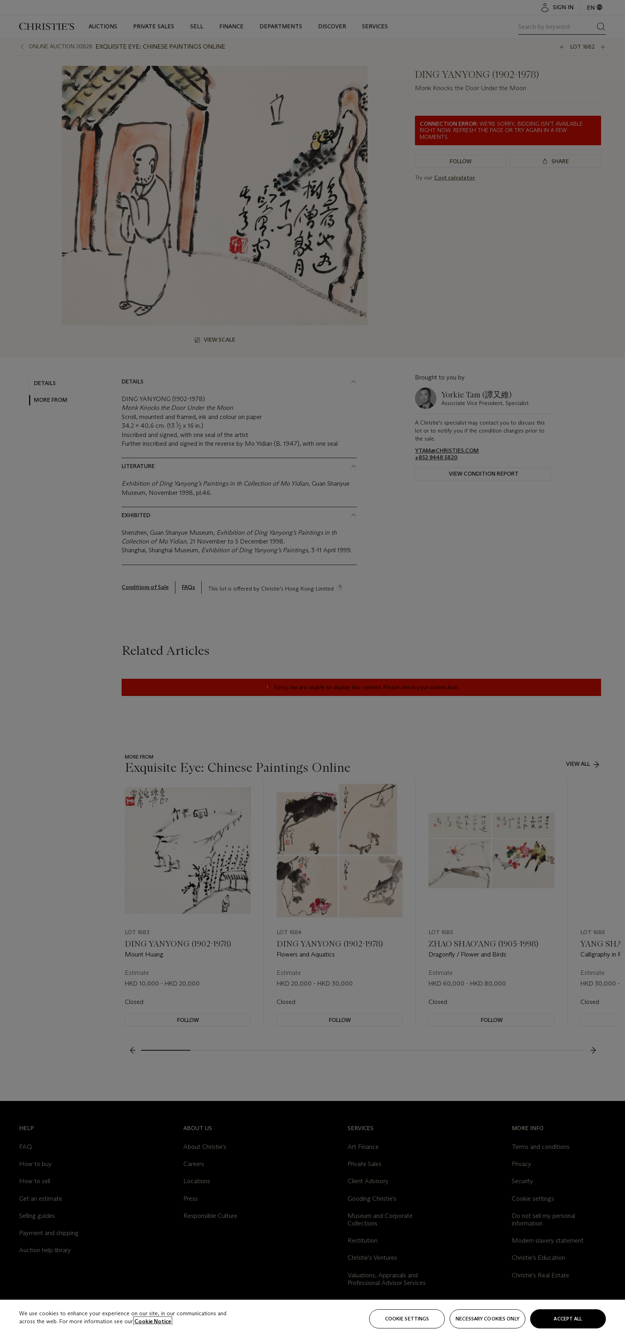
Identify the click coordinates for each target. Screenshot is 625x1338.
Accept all (568, 1319)
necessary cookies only (487, 1319)
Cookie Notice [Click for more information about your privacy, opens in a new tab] (152, 1321)
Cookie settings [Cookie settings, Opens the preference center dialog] (407, 1319)
